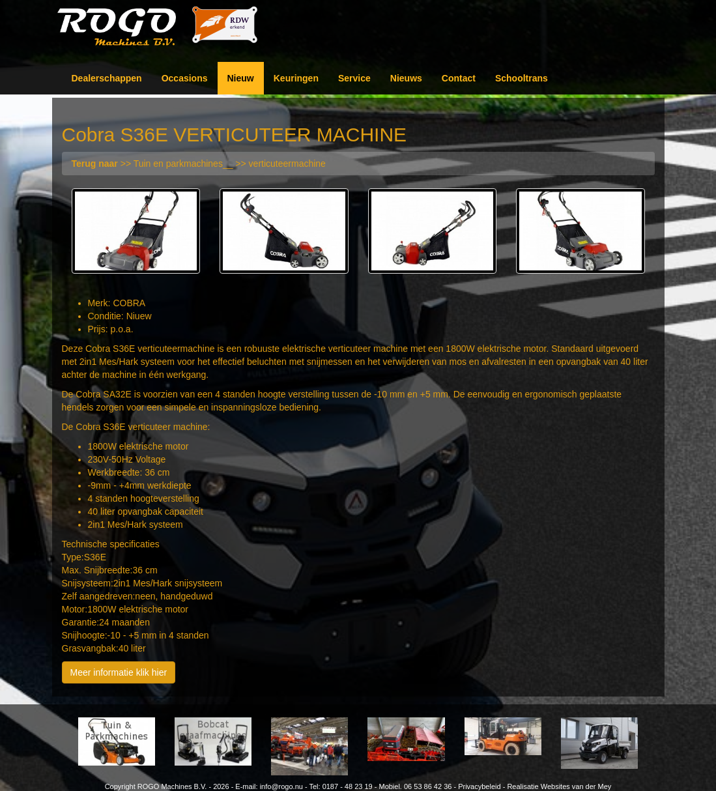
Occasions (185, 78)
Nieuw (240, 78)
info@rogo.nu (281, 786)
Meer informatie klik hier (118, 672)
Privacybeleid (479, 786)
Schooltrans (521, 78)
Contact (459, 78)
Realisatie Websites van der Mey (559, 786)
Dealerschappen (107, 78)
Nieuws (406, 78)
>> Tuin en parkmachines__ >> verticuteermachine (199, 163)
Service (354, 78)
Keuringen (296, 78)
